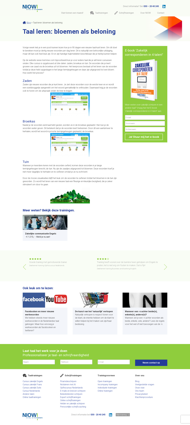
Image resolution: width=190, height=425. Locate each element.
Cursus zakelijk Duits (32, 387)
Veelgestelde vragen (144, 384)
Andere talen (28, 394)
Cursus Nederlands (31, 391)
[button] (165, 267)
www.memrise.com (46, 60)
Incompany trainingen (108, 384)
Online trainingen (105, 391)
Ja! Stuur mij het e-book (144, 136)
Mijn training (122, 415)
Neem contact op (151, 362)
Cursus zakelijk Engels (33, 381)
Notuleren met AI (68, 384)
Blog (29, 22)
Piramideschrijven (68, 381)
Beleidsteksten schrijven (71, 394)
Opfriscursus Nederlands (71, 387)
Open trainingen (105, 381)
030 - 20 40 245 (98, 414)
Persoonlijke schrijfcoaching (73, 406)
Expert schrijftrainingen (70, 397)
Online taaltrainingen (32, 397)
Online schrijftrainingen (70, 400)
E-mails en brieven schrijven (73, 391)
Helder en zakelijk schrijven (72, 403)
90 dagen (76, 47)
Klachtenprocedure (144, 397)
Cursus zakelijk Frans (32, 384)
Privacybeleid (141, 394)
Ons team (139, 391)
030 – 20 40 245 (151, 6)
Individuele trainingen (107, 387)
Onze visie (139, 387)
